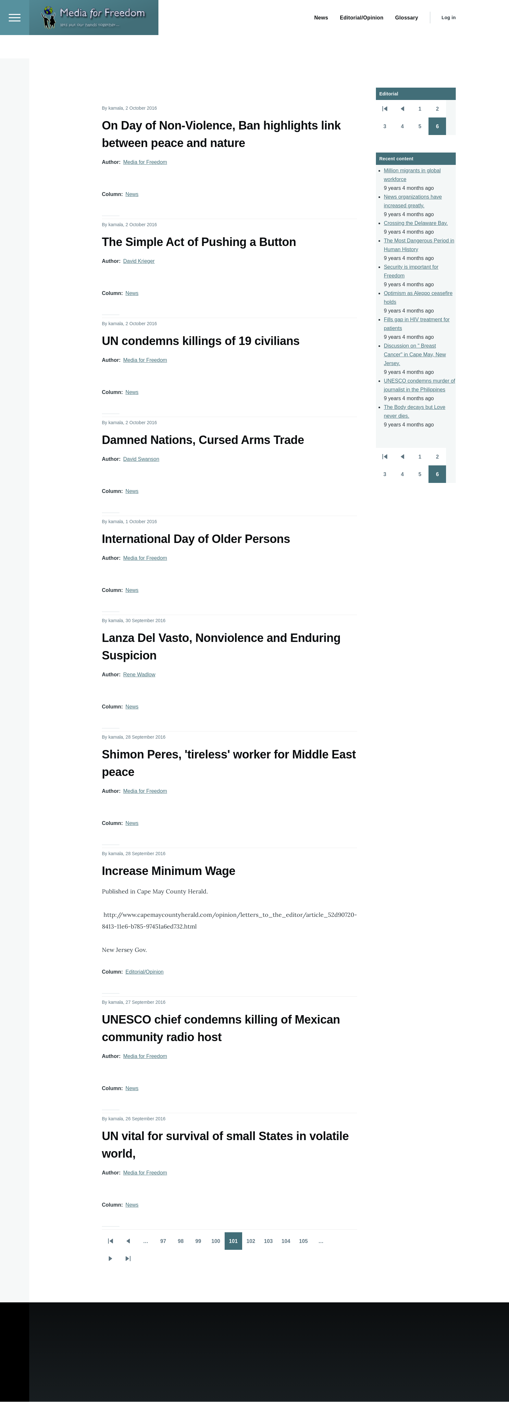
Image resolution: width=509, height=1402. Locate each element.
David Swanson (141, 459)
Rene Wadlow (139, 675)
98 (184, 1243)
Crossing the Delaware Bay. (416, 223)
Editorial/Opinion (145, 972)
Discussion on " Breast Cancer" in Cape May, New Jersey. (415, 354)
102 (252, 1243)
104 (287, 1243)
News (132, 194)
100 (217, 1243)
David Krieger (139, 261)
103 (270, 1243)
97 (166, 1243)
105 (305, 1243)
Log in (448, 40)
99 (201, 1243)
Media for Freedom (145, 162)
